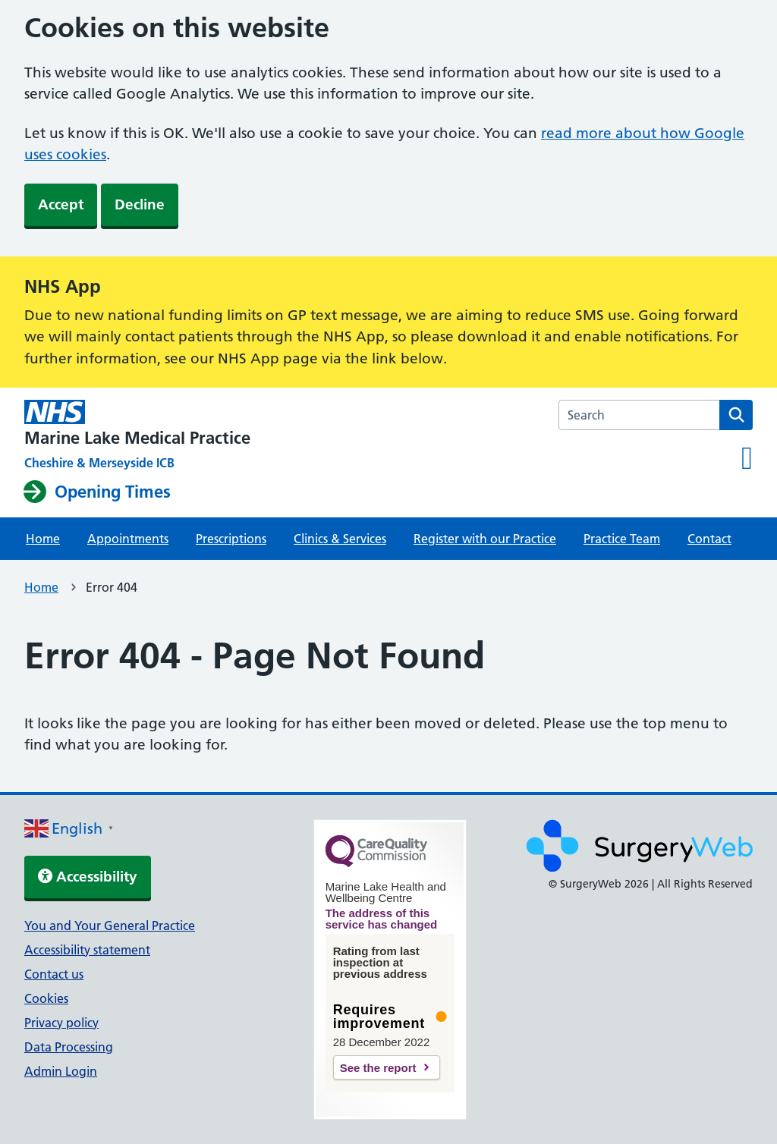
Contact (709, 538)
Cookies (46, 998)
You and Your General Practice (109, 925)
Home (43, 538)
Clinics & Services (340, 538)
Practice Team (622, 538)
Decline (140, 204)
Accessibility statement (87, 949)
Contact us (53, 974)
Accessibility (87, 876)
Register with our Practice (485, 538)
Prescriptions (231, 538)
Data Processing (68, 1046)
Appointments (127, 538)
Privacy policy (61, 1022)
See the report (378, 1067)
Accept (60, 204)
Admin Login (60, 1071)
